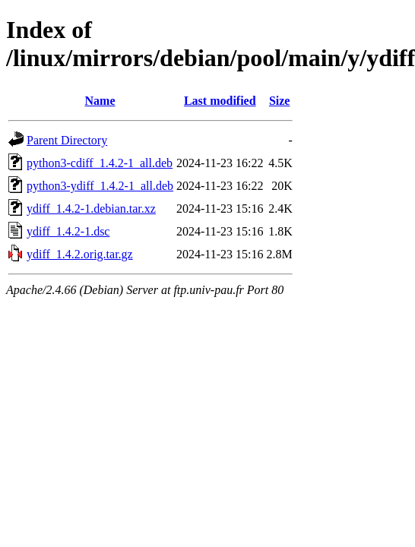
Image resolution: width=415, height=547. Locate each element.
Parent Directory (67, 140)
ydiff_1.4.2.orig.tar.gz (80, 254)
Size (279, 100)
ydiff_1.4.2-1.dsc (68, 231)
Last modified (220, 100)
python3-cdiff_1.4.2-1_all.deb (100, 163)
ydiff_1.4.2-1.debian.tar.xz (91, 208)
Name (100, 100)
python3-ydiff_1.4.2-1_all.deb (100, 185)
